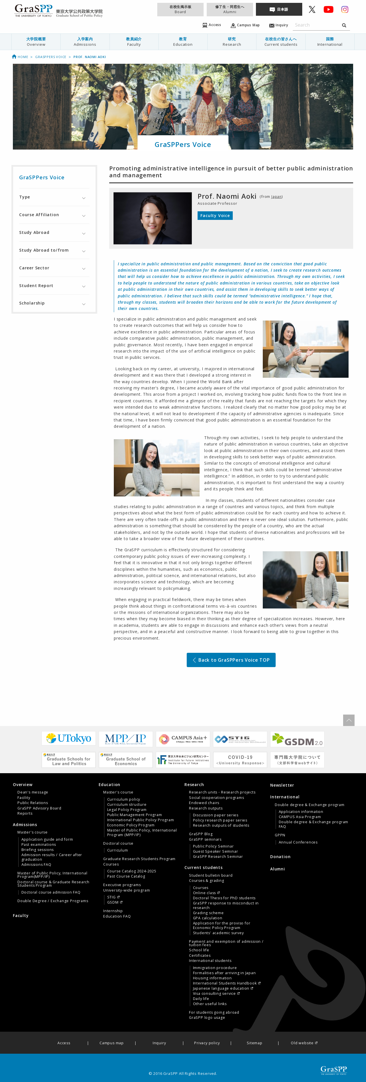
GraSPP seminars (205, 839)
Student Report (36, 285)
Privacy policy (207, 1043)
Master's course (32, 832)
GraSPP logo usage (207, 1017)
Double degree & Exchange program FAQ (314, 824)
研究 (232, 41)
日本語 (282, 9)
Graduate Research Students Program (139, 859)
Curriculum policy (123, 799)
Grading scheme (208, 913)
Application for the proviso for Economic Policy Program (221, 925)
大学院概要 (36, 41)
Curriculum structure (127, 804)
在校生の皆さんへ (280, 41)
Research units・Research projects (222, 792)
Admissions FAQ (36, 864)
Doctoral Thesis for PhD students (224, 898)
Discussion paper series (215, 815)
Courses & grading (206, 880)
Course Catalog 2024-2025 (131, 871)
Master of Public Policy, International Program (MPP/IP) (142, 832)
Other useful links (210, 1004)
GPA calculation (207, 918)
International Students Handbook (225, 983)
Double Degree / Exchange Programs (52, 901)
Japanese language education (221, 988)
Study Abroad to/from (44, 250)
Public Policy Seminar (213, 846)
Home (19, 57)
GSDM (113, 902)
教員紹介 (134, 41)
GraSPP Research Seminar (218, 856)
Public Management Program (134, 815)
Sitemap (254, 1043)
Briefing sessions (37, 850)
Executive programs (122, 885)
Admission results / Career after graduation (51, 857)
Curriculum (117, 850)
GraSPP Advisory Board (39, 808)
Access (63, 1043)
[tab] (54, 197)
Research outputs (206, 808)
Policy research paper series (220, 820)
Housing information (212, 978)
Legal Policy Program (127, 809)
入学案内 (85, 41)
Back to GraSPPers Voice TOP (231, 660)
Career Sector (34, 267)
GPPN (280, 835)
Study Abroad (34, 232)
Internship (113, 911)
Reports (25, 813)
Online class (204, 893)
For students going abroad (214, 1012)
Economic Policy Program (131, 825)
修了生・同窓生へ (230, 9)
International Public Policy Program (140, 820)
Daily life (201, 999)
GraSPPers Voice (50, 57)
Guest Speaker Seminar (215, 851)
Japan (277, 196)
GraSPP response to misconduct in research (226, 905)
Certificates (200, 955)
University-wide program (126, 890)
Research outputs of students (221, 825)
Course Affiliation (39, 214)
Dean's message (32, 792)
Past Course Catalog (126, 876)
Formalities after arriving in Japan (224, 973)
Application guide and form (47, 839)
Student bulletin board (211, 875)
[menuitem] (36, 42)
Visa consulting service (214, 993)
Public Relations (32, 803)
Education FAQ (117, 916)
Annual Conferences (298, 842)
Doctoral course (118, 843)
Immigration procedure (215, 968)
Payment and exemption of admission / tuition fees (226, 943)
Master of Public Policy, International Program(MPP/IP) (52, 875)
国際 (330, 41)
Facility (23, 797)
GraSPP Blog (201, 834)
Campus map (112, 1043)
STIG (111, 897)
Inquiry (159, 1043)
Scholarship (32, 303)
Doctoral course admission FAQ (51, 892)
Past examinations (38, 844)
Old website (302, 1043)
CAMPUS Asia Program (300, 817)
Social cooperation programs (216, 797)
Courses (111, 864)
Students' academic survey (218, 933)
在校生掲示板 (180, 9)
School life (199, 950)
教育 (183, 41)
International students (210, 960)
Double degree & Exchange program (310, 805)
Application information (301, 811)
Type (24, 197)
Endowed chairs (204, 803)
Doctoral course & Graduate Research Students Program (53, 884)
